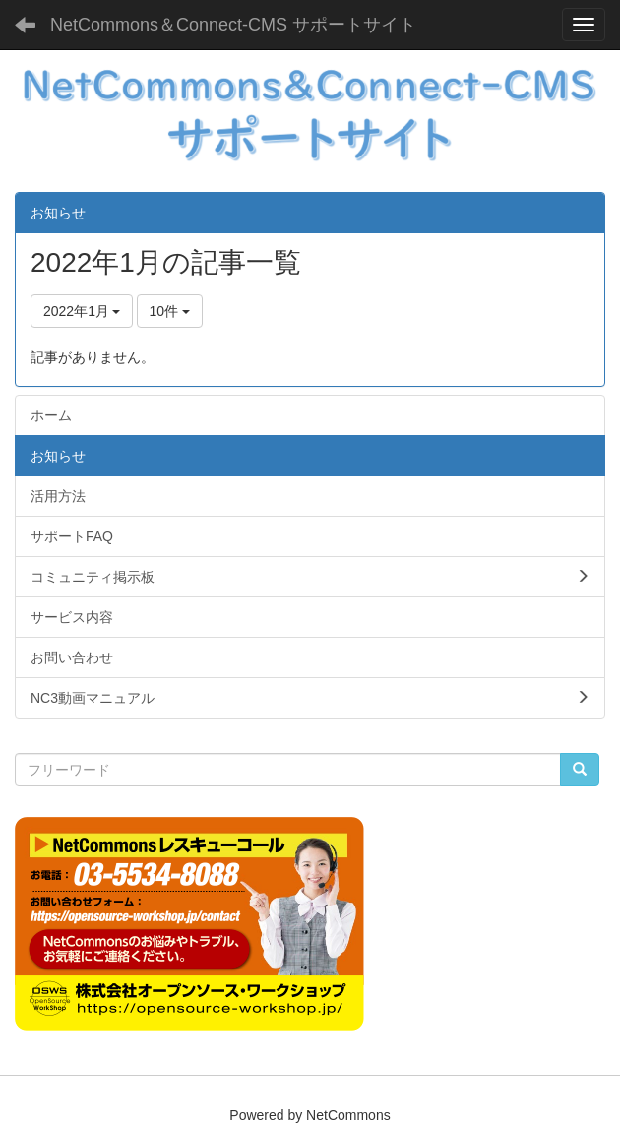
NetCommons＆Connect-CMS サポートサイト (233, 24)
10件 (170, 311)
